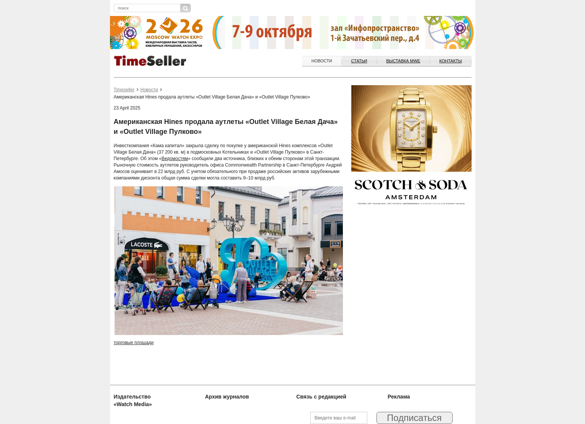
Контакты (450, 61)
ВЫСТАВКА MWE (403, 61)
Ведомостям (174, 158)
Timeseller (124, 89)
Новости (321, 61)
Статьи (359, 61)
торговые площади (134, 342)
